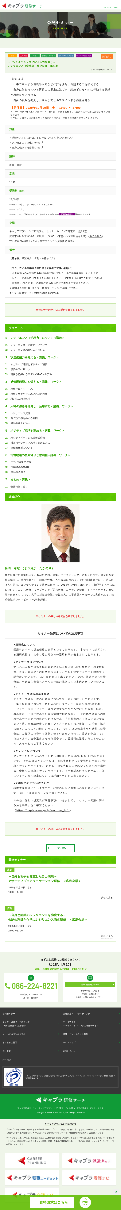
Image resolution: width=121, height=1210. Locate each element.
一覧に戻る (60, 848)
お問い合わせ (107, 7)
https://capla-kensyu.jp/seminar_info (42, 810)
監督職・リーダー (48, 56)
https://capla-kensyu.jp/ (46, 292)
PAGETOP (85, 1203)
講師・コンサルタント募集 (75, 1034)
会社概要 (6, 1051)
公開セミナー (8, 1013)
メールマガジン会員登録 (13, 1034)
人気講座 (23, 56)
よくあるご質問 (9, 1042)
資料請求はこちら (54, 1202)
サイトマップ (69, 1042)
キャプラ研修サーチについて (16, 1024)
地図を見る (95, 236)
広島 (12, 56)
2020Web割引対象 (83, 56)
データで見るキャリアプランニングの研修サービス (81, 1024)
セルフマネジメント (66, 56)
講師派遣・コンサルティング (76, 1013)
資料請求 (6, 1059)
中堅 (35, 56)
